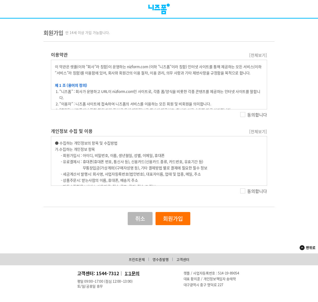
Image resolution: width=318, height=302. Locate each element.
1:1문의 (132, 274)
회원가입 (173, 219)
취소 (140, 219)
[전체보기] (258, 56)
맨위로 (311, 248)
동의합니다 (253, 116)
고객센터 (182, 260)
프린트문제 (137, 260)
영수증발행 (161, 260)
